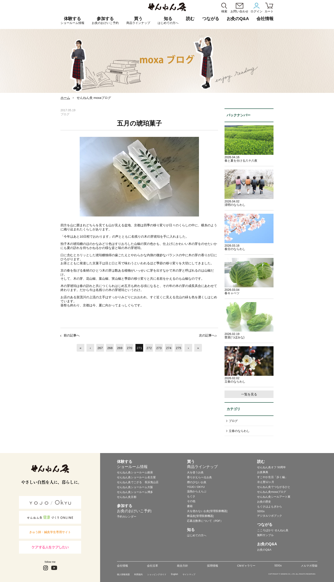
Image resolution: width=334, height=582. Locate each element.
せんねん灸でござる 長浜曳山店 (137, 482)
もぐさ (191, 496)
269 (119, 348)
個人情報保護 (123, 574)
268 (109, 348)
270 (129, 348)
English (174, 574)
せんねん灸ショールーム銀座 (135, 472)
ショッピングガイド (156, 574)
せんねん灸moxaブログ (271, 491)
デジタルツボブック (269, 515)
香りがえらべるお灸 (199, 477)
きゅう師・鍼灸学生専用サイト (50, 532)
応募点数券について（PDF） (205, 520)
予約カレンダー (126, 516)
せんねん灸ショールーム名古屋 (136, 477)
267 (100, 348)
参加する (105, 20)
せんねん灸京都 (126, 497)
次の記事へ (207, 335)
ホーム (65, 97)
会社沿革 (152, 565)
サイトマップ (189, 574)
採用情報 (212, 565)
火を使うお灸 (195, 472)
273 (158, 348)
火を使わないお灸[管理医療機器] (207, 511)
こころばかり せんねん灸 (272, 530)
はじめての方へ (196, 535)
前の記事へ (72, 335)
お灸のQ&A (238, 18)
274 (168, 348)
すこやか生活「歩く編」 (272, 477)
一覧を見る (249, 394)
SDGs (261, 511)
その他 (191, 501)
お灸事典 (262, 472)
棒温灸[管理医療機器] (200, 516)
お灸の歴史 (264, 501)
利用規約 (138, 574)
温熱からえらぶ (196, 491)
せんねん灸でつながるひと (273, 486)
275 (178, 348)
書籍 (190, 506)
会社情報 (122, 565)
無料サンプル (265, 535)
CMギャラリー (246, 565)
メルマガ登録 (309, 565)
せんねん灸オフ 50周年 (271, 467)
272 (149, 348)
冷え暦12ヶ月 (265, 482)
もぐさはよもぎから (269, 506)
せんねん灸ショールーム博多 (135, 492)
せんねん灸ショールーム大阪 (135, 487)
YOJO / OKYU (196, 486)
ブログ (233, 421)
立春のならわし (239, 431)
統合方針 (182, 565)
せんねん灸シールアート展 (273, 496)
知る (168, 20)
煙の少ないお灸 (196, 482)
